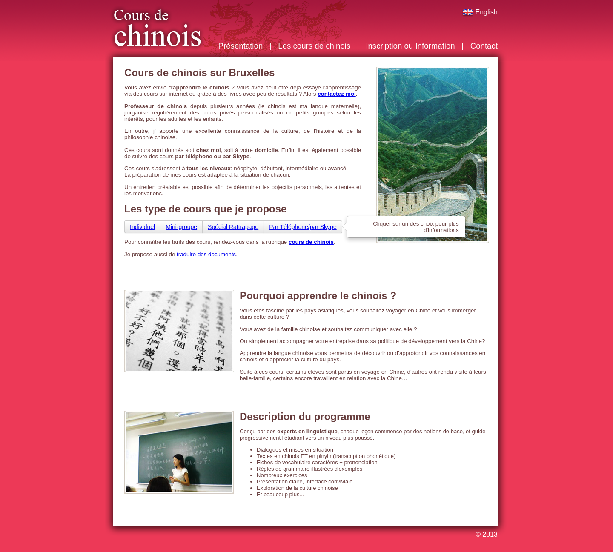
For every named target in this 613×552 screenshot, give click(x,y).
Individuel (142, 226)
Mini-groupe (181, 226)
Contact (484, 45)
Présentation (240, 45)
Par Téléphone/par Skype (303, 226)
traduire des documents (206, 254)
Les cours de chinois (314, 45)
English (480, 12)
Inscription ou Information (410, 45)
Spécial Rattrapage (233, 226)
